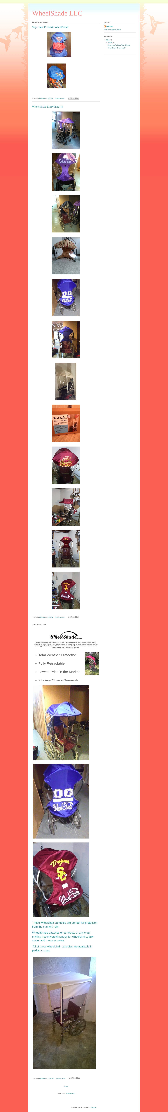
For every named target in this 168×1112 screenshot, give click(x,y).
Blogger (93, 1107)
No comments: (60, 98)
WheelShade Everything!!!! (47, 106)
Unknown (109, 26)
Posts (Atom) (70, 1093)
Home (66, 1086)
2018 (108, 40)
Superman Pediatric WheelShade (50, 27)
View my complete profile (112, 30)
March (110, 42)
